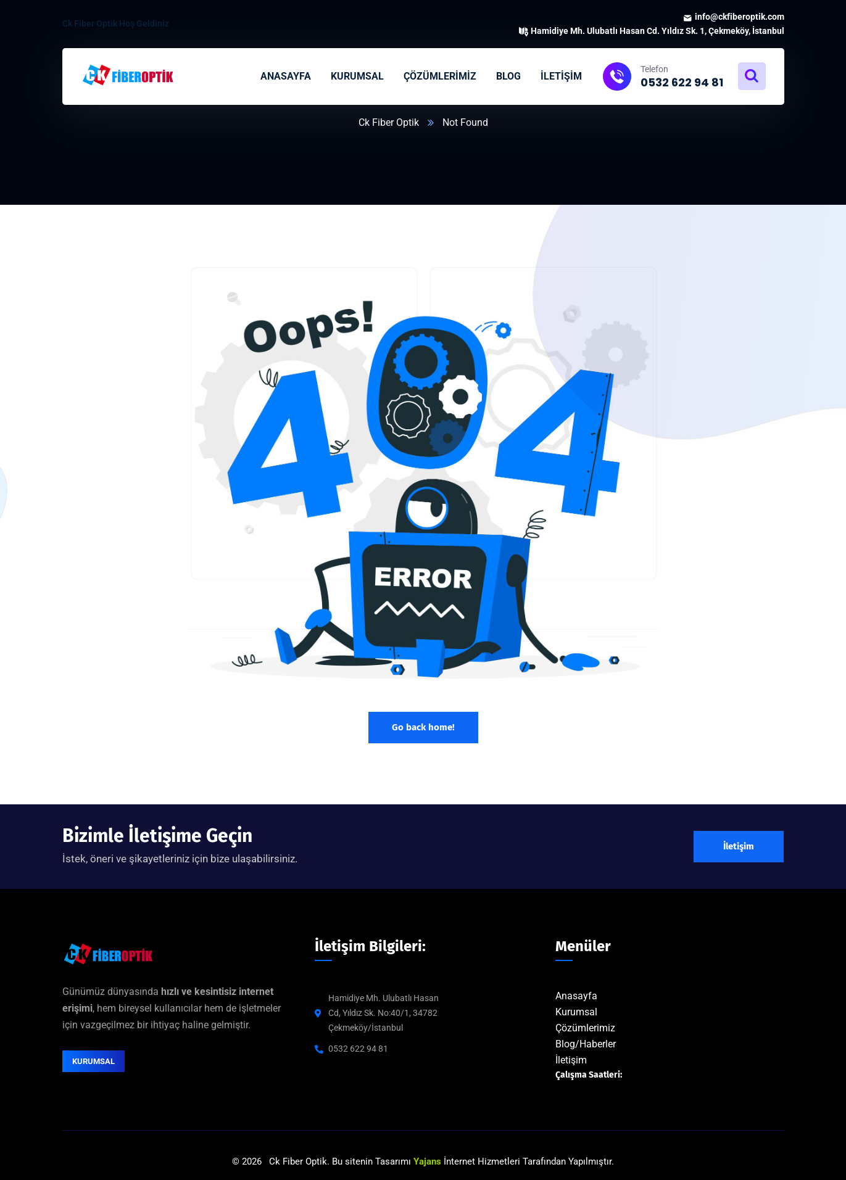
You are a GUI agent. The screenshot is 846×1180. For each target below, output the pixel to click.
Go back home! (423, 727)
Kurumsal (576, 1012)
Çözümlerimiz (585, 1028)
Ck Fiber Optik (389, 122)
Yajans (427, 1161)
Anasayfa (576, 996)
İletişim (571, 1060)
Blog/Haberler (585, 1044)
